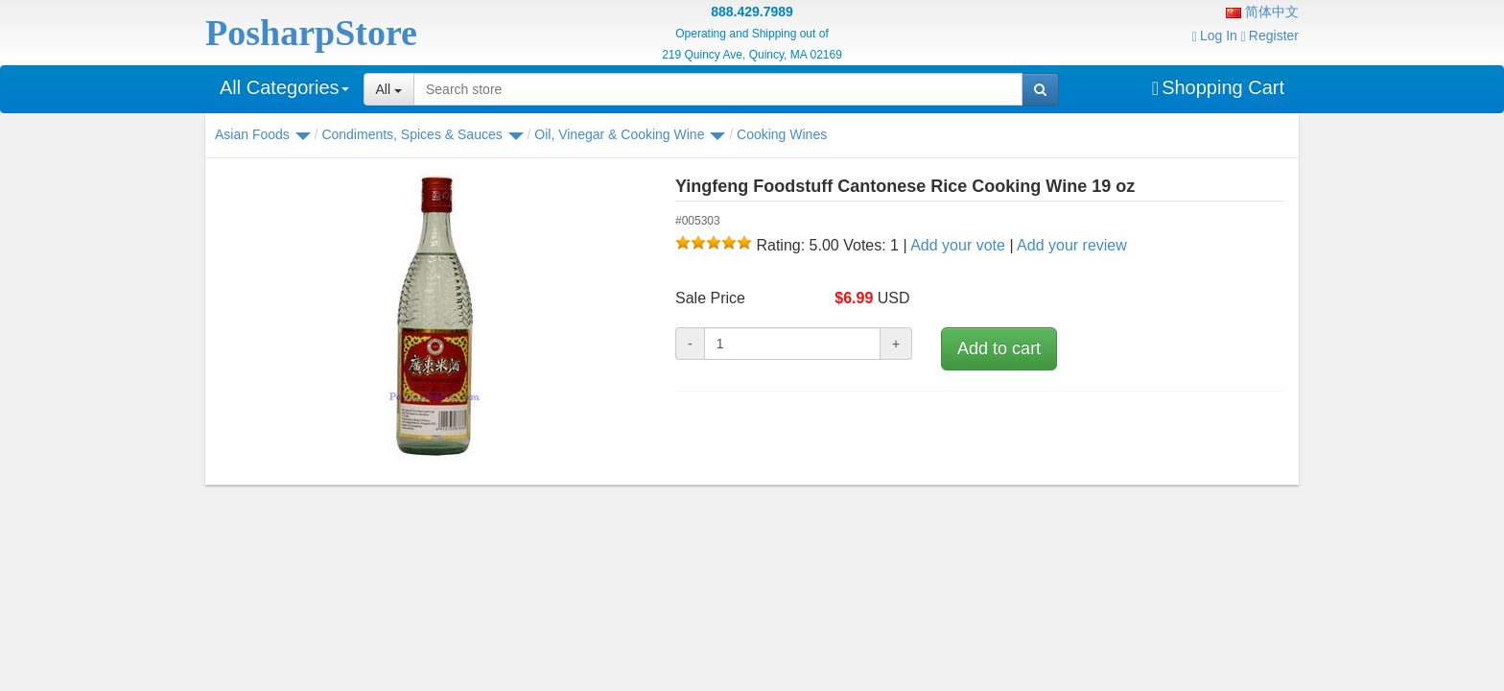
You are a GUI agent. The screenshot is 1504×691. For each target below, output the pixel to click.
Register (1270, 35)
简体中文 (1262, 11)
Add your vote (957, 245)
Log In (1214, 35)
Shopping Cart (1218, 87)
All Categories (284, 87)
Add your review (1072, 245)
